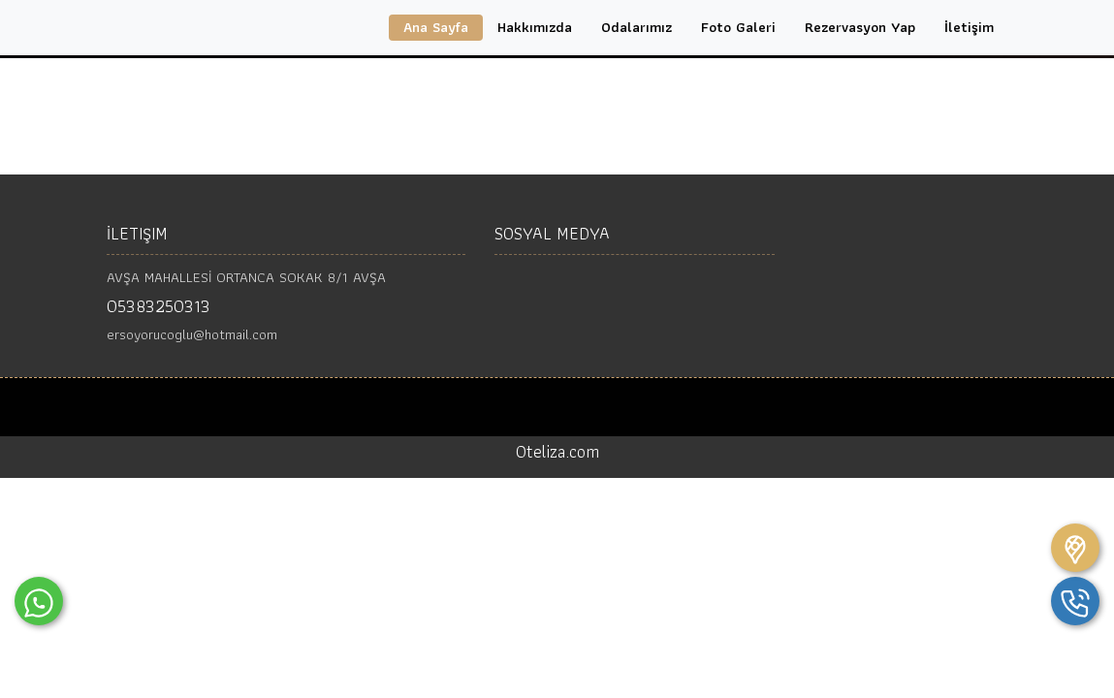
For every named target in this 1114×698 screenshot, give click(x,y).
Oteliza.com (557, 451)
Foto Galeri (738, 27)
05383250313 (158, 306)
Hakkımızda (534, 27)
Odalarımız (636, 27)
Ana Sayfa (435, 27)
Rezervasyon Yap (860, 27)
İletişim (969, 27)
